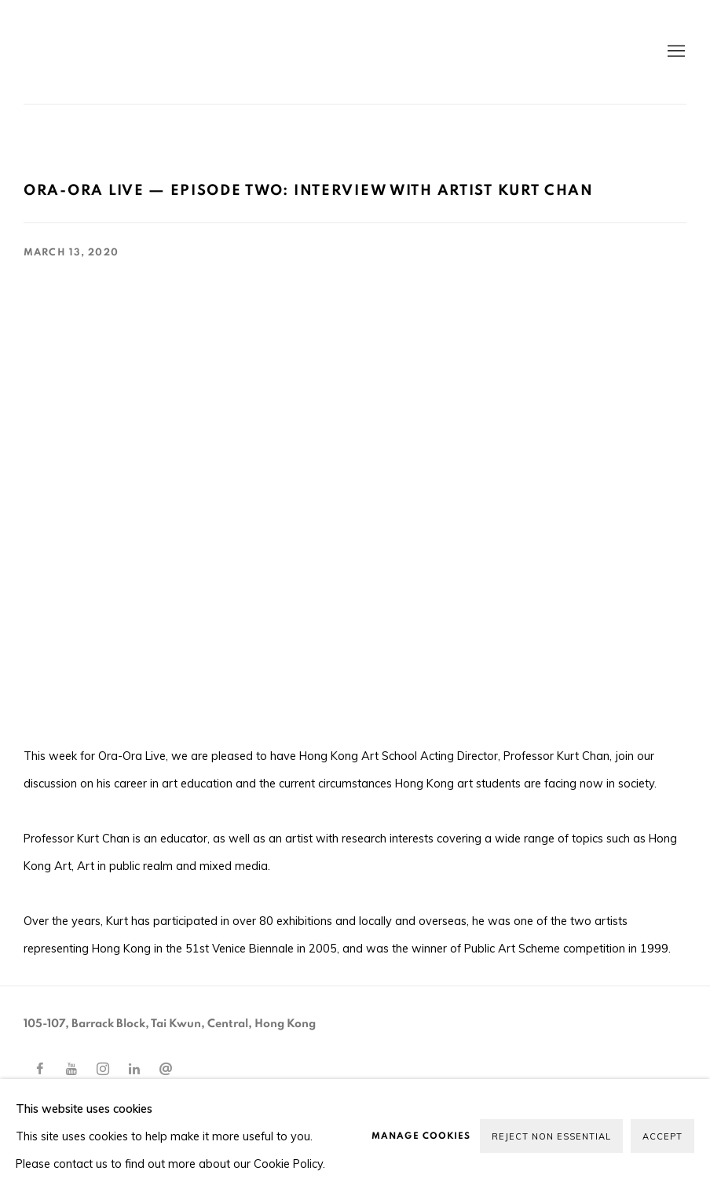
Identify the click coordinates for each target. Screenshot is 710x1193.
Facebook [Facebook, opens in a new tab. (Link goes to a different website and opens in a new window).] (40, 1069)
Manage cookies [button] (420, 1135)
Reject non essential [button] (551, 1136)
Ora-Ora (204, 52)
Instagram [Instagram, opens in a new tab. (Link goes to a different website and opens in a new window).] (102, 1069)
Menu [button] (674, 52)
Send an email (165, 1069)
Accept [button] (662, 1136)
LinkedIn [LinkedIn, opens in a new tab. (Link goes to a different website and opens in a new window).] (134, 1069)
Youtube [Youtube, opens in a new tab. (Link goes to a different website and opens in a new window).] (71, 1069)
